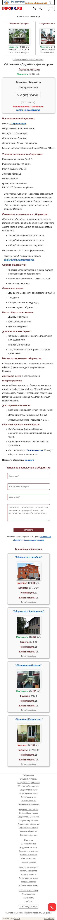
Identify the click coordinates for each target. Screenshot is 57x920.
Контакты (29, 901)
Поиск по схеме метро (28, 793)
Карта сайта (28, 898)
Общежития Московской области (28, 60)
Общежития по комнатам (28, 804)
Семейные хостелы (28, 855)
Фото (23, 602)
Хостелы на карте (28, 882)
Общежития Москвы (28, 779)
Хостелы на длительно (28, 885)
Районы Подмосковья (28, 813)
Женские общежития (28, 831)
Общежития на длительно (28, 783)
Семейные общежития (28, 828)
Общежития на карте (28, 790)
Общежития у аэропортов (28, 817)
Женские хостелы (28, 858)
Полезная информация (28, 891)
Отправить (28, 530)
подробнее (31, 602)
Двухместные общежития (28, 824)
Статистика (49, 919)
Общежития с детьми (28, 835)
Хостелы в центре (28, 874)
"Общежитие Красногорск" (28, 719)
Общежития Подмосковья (28, 786)
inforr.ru (17, 919)
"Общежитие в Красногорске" (28, 611)
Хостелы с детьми (28, 862)
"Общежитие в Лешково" (28, 665)
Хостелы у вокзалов (28, 871)
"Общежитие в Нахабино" (28, 557)
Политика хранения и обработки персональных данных (28, 913)
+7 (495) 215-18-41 (27, 95)
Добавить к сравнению (29, 69)
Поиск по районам (28, 801)
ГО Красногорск (18, 123)
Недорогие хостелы (28, 847)
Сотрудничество (28, 894)
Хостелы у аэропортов (28, 867)
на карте (29, 460)
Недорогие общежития (28, 810)
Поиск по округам (28, 797)
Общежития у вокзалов (28, 820)
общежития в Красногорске (19, 260)
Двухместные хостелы (28, 851)
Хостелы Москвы (28, 844)
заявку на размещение (28, 110)
